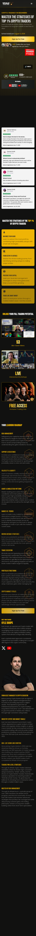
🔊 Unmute (28, 67)
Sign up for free (18, 39)
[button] (31, 4)
